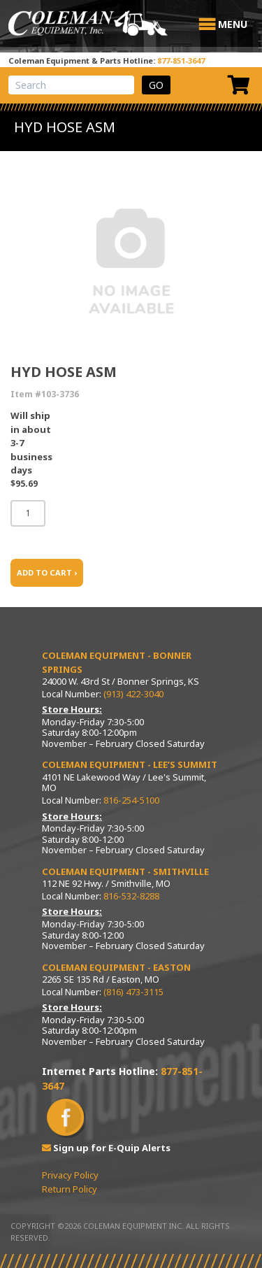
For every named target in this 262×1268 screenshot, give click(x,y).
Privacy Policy (70, 1175)
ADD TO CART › (47, 572)
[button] (232, 24)
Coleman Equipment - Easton (116, 967)
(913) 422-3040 (133, 694)
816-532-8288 (131, 896)
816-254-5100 (131, 800)
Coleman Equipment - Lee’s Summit (129, 764)
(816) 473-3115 (133, 991)
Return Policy (69, 1189)
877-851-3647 (181, 60)
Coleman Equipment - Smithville (125, 871)
